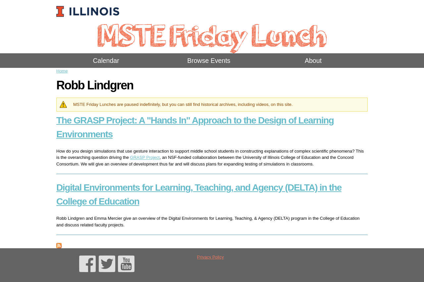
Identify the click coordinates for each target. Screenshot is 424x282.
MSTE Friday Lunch (212, 34)
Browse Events (208, 60)
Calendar (106, 60)
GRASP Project (145, 157)
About (313, 60)
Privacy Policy (210, 257)
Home (62, 71)
